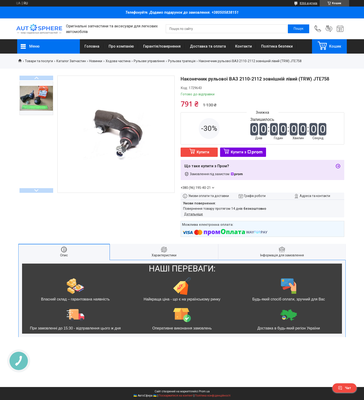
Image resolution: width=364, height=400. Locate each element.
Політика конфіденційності (213, 395)
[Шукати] (298, 28)
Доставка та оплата (208, 46)
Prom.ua (204, 391)
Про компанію (121, 46)
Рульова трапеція (181, 61)
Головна (91, 46)
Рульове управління (149, 61)
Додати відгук (329, 28)
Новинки (95, 61)
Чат (344, 388)
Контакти (243, 46)
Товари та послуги (39, 61)
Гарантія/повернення (162, 46)
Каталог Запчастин (71, 61)
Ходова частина (118, 61)
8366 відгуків (308, 3)
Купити (203, 152)
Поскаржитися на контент (176, 395)
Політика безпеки (277, 46)
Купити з (247, 152)
